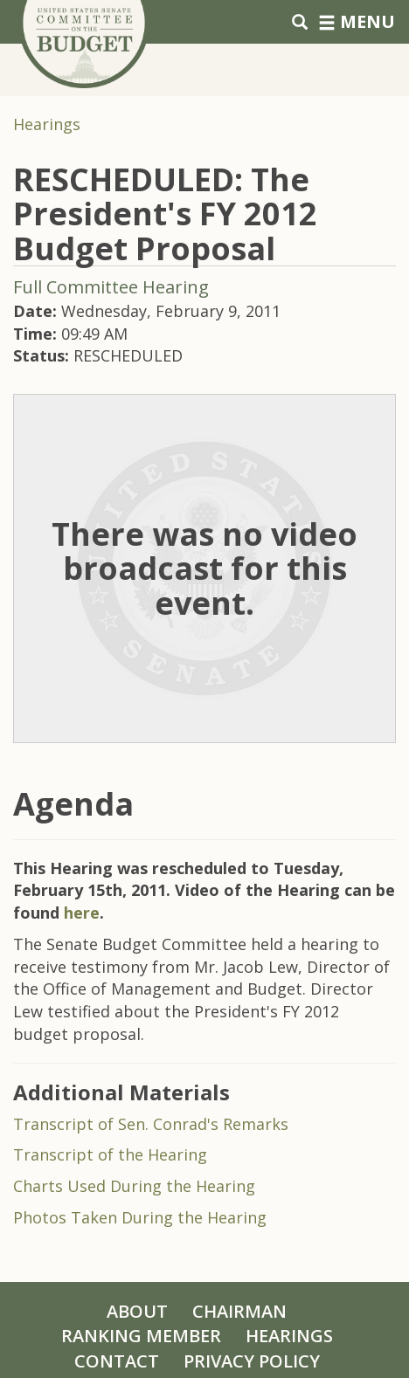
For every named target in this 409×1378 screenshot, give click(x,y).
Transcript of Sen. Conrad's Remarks (150, 1123)
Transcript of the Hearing (110, 1154)
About (137, 1311)
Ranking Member (141, 1335)
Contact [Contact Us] (116, 1361)
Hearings (46, 124)
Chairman (239, 1311)
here (82, 912)
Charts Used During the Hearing (134, 1185)
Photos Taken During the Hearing (140, 1217)
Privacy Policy (252, 1361)
